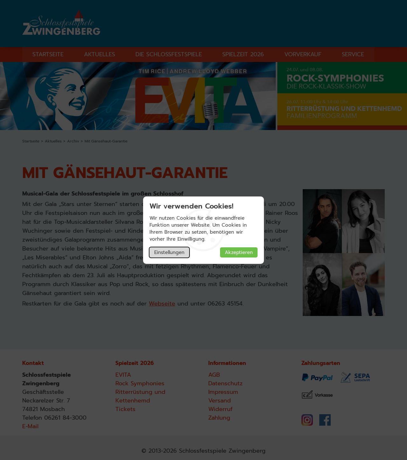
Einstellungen (169, 252)
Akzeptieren (239, 252)
